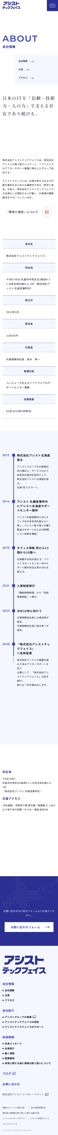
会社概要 (10, 990)
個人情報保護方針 (38, 1107)
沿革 (7, 995)
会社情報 (8, 984)
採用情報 (8, 1037)
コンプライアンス (9, 1124)
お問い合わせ (11, 1084)
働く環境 (10, 1053)
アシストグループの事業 (18, 1017)
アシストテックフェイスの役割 (22, 1021)
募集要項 (10, 1058)
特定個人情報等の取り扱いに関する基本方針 (21, 1113)
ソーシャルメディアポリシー (14, 1118)
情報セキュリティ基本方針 (13, 1107)
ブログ (6, 1073)
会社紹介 (8, 1010)
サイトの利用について (40, 1118)
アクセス (10, 1000)
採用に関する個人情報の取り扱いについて (28, 1063)
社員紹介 (10, 1048)
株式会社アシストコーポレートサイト (23, 1094)
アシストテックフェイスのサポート (24, 1026)
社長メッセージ (13, 1043)
